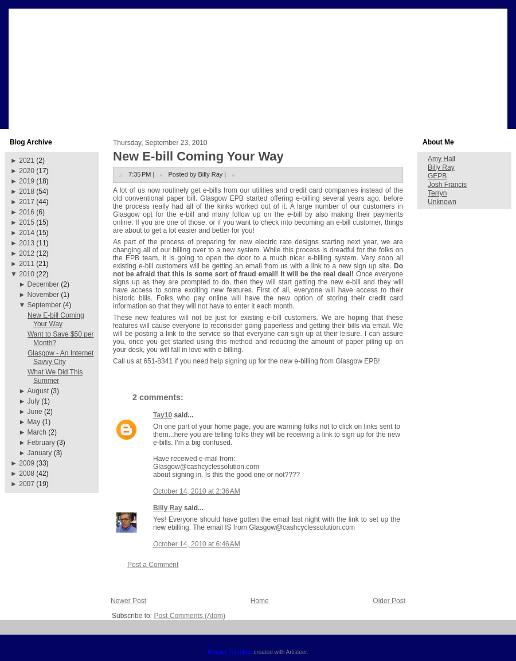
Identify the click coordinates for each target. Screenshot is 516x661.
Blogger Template (230, 652)
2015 (26, 222)
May (34, 422)
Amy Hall (441, 159)
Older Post (389, 601)
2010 (26, 274)
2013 (26, 243)
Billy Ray (167, 508)
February (41, 443)
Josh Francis (447, 185)
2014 (26, 233)
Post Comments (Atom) (189, 616)
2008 (26, 474)
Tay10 (162, 415)
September (44, 305)
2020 (26, 171)
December (43, 284)
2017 (26, 202)
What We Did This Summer (55, 376)
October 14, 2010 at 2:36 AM (196, 491)
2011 (26, 264)
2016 (26, 212)
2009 (26, 463)
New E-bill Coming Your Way (56, 319)
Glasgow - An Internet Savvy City (60, 357)
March (37, 432)
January (40, 453)
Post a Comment (152, 565)
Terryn (437, 193)
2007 (26, 484)
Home (260, 601)
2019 (26, 181)
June (35, 412)
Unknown (442, 202)
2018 (26, 191)
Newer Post (128, 601)
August (38, 391)
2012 (26, 253)
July (34, 401)
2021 (26, 161)
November (43, 295)
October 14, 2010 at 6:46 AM (196, 544)
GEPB (437, 176)
